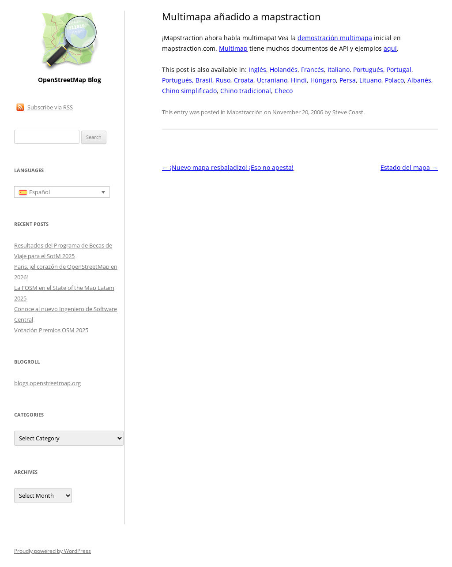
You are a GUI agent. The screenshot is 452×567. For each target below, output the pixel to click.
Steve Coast (347, 112)
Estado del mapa (409, 167)
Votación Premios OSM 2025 (51, 330)
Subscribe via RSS (50, 107)
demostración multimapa (335, 38)
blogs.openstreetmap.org (47, 383)
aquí (390, 48)
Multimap (233, 48)
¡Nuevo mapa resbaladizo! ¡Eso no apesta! (228, 167)
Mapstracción (245, 112)
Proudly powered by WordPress (52, 551)
